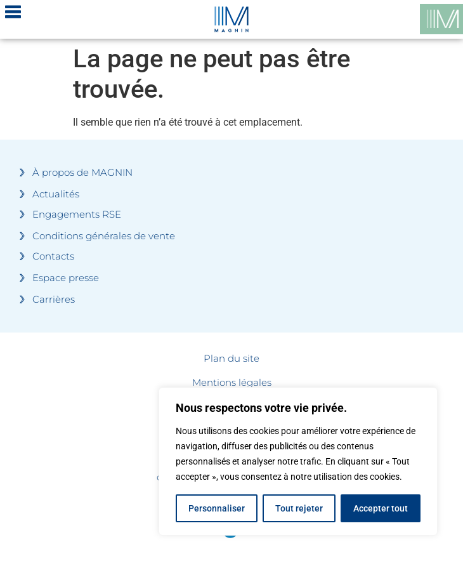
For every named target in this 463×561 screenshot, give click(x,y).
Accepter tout (380, 508)
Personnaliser (216, 508)
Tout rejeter (299, 508)
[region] (298, 461)
